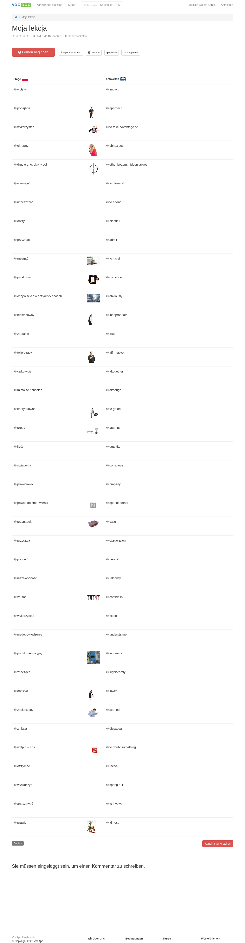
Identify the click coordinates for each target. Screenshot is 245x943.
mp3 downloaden (71, 52)
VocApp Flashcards (23, 937)
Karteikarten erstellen (49, 4)
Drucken (94, 52)
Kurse (71, 4)
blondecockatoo (77, 36)
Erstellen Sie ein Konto (201, 4)
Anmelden (227, 4)
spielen (111, 52)
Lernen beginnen (33, 52)
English (18, 843)
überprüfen (131, 52)
